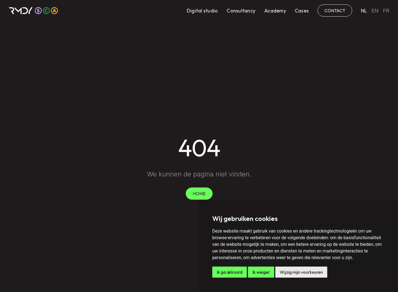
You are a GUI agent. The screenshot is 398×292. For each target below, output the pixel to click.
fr (386, 11)
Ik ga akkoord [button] (229, 272)
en (374, 11)
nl (364, 10)
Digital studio (202, 10)
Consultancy (241, 10)
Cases (302, 10)
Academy (275, 10)
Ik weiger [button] (261, 272)
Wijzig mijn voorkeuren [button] (301, 272)
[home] (33, 10)
